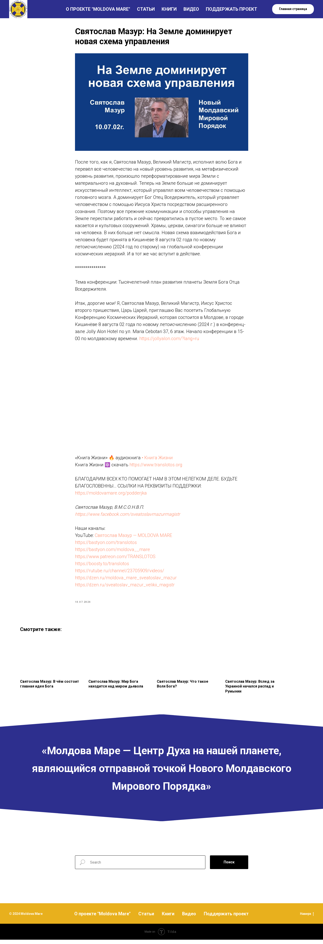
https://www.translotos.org (155, 467)
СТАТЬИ (146, 9)
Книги (168, 918)
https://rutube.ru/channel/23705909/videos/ (119, 573)
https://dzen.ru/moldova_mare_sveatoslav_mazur (126, 580)
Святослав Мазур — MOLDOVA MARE (133, 537)
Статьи (146, 918)
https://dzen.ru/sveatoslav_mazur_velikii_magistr (125, 587)
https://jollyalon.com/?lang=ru (169, 340)
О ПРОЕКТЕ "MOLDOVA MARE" (98, 9)
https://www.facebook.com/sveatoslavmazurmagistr (127, 516)
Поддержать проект (226, 918)
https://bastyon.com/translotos (106, 544)
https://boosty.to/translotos (102, 566)
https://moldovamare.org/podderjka (111, 495)
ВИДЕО (191, 9)
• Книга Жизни (157, 460)
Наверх (307, 918)
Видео (189, 918)
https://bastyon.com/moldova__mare (112, 551)
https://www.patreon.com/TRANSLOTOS (115, 559)
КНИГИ (169, 9)
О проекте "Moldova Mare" (102, 918)
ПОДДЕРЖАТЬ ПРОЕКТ (231, 9)
